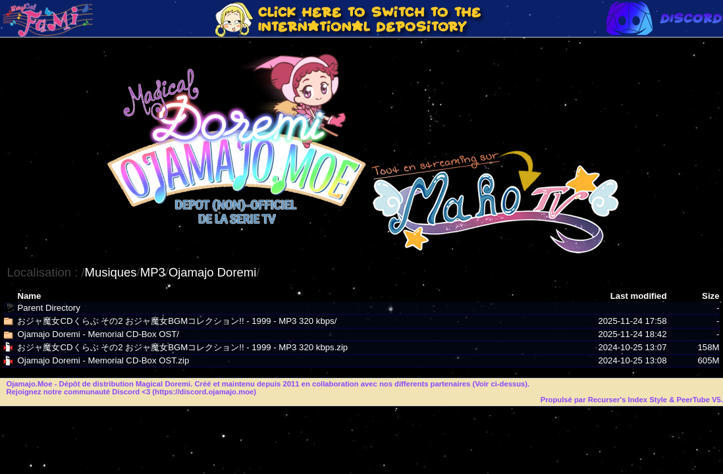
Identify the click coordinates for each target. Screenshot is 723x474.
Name (29, 296)
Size (710, 296)
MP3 (152, 272)
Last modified (638, 296)
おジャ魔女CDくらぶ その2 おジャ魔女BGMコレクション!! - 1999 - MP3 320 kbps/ (176, 321)
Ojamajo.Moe (29, 384)
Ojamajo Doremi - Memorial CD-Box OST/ (97, 334)
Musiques (111, 272)
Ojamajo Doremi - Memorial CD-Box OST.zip (103, 360)
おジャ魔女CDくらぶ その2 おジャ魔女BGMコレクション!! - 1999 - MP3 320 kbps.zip (182, 347)
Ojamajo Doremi (212, 272)
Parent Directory (48, 308)
